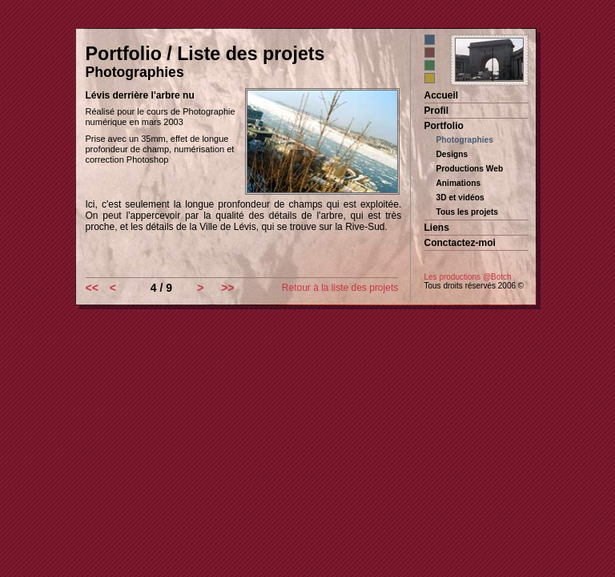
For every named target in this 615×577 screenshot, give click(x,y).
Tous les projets (467, 212)
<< (92, 287)
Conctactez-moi (460, 242)
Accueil (441, 95)
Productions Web (470, 168)
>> (227, 287)
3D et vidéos (460, 197)
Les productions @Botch (468, 276)
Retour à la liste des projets (340, 287)
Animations (458, 183)
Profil (436, 110)
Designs (452, 154)
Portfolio (444, 125)
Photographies (464, 139)
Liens (436, 227)
